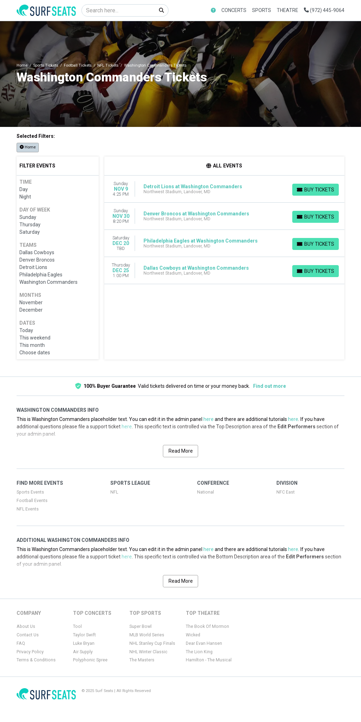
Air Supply (83, 651)
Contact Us (28, 634)
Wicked (193, 634)
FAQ (21, 643)
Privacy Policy (30, 651)
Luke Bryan (83, 643)
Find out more (269, 386)
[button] (213, 10)
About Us (26, 626)
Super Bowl (140, 626)
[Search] (118, 10)
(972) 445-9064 (324, 10)
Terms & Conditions (36, 659)
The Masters (141, 659)
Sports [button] (261, 10)
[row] (224, 189)
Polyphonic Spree (90, 659)
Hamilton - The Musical (209, 659)
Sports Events (30, 492)
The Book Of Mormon (207, 626)
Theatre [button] (287, 10)
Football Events (32, 500)
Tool (77, 626)
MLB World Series (146, 634)
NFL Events (28, 509)
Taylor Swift (84, 634)
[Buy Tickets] (315, 190)
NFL (114, 492)
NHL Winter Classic (148, 651)
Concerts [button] (233, 10)
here (208, 419)
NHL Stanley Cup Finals (152, 643)
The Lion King (199, 651)
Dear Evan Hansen (204, 643)
